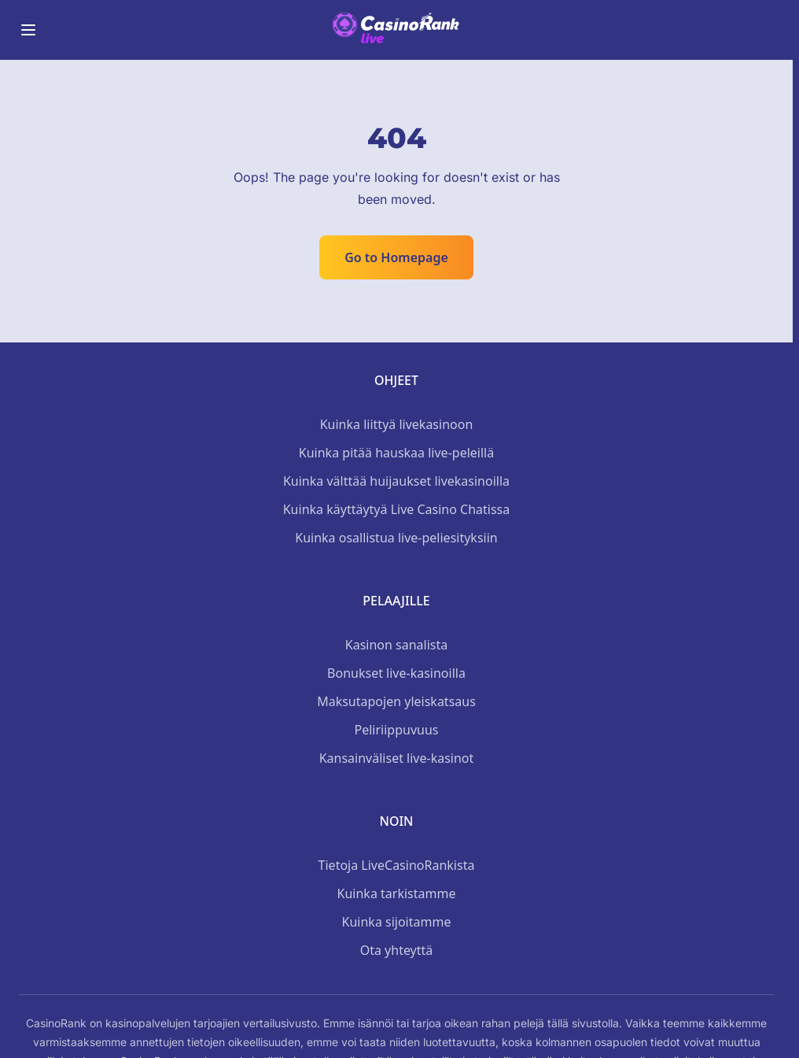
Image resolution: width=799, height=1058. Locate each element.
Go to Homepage (396, 257)
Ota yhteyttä (396, 950)
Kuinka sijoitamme (396, 921)
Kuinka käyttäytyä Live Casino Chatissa (396, 509)
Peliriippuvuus (397, 729)
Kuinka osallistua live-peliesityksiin (396, 537)
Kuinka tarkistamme (396, 893)
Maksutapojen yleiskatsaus (396, 701)
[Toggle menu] (28, 30)
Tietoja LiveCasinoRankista (396, 865)
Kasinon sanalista (396, 644)
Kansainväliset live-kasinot (396, 758)
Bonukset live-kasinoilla (396, 673)
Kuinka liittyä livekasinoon (396, 424)
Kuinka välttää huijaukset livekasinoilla (396, 481)
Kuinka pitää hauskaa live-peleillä (396, 452)
